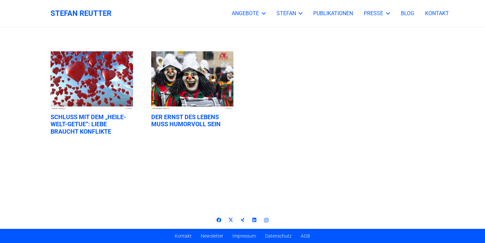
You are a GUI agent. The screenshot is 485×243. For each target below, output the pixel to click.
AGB (305, 236)
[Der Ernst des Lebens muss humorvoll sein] (192, 80)
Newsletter (212, 236)
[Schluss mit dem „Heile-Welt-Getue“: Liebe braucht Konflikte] (92, 80)
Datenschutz (278, 236)
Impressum (244, 236)
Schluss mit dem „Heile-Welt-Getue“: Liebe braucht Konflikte (88, 124)
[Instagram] (266, 220)
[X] (231, 220)
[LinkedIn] (254, 220)
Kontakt (183, 236)
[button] (262, 13)
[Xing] (243, 220)
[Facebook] (219, 220)
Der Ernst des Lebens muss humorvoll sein (186, 120)
